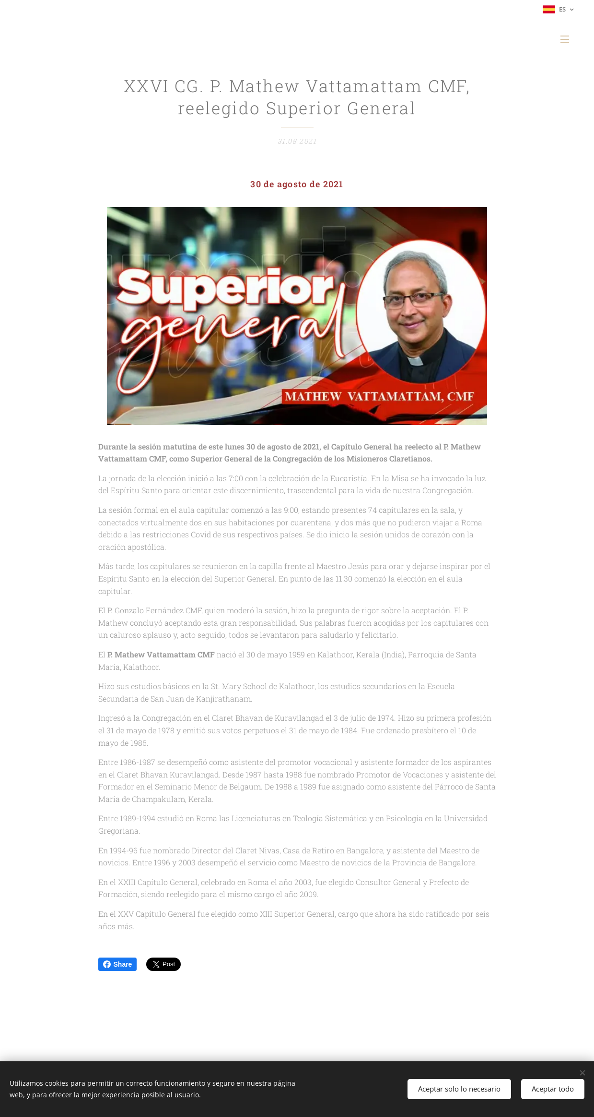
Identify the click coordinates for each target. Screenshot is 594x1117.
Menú (564, 39)
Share (117, 964)
